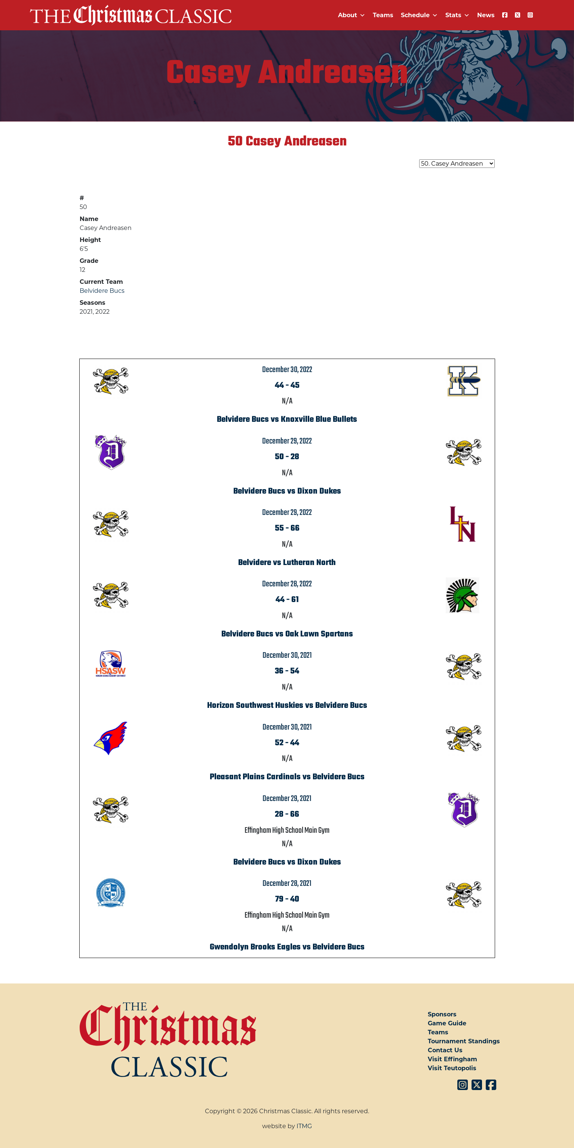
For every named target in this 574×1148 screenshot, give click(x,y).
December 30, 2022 (287, 369)
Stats (457, 15)
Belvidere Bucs (102, 290)
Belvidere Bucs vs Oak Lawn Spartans (287, 634)
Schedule (419, 15)
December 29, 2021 (287, 798)
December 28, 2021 (287, 883)
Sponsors (442, 1014)
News (486, 15)
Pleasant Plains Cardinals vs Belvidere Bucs (287, 777)
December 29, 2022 (287, 441)
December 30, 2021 (287, 655)
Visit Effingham (452, 1059)
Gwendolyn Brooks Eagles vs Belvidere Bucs (287, 947)
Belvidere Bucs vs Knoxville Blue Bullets (287, 419)
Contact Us (445, 1050)
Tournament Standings (464, 1041)
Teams (383, 15)
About (351, 15)
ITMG (304, 1126)
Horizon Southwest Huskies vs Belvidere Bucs (287, 705)
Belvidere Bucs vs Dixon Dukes (287, 491)
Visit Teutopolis (452, 1068)
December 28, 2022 (287, 584)
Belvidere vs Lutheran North (287, 562)
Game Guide (447, 1023)
